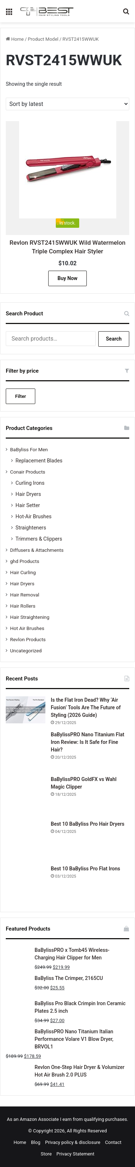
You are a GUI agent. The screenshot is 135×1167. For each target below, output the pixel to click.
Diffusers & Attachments (36, 550)
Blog (35, 1142)
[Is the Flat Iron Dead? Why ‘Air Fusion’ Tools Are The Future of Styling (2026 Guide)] (25, 709)
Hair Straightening (29, 617)
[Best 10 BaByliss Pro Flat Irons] (25, 885)
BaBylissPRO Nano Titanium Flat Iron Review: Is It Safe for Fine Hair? (87, 742)
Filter (20, 396)
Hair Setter (27, 505)
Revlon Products (28, 639)
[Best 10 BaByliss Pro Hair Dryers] (25, 840)
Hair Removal (24, 595)
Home (17, 39)
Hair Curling (23, 572)
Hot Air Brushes (27, 628)
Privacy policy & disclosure (72, 1142)
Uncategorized (26, 650)
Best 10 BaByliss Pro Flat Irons (85, 868)
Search (114, 339)
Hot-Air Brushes (33, 516)
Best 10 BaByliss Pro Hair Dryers (87, 824)
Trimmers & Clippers (38, 539)
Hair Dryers (28, 494)
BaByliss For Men (29, 449)
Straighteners (30, 528)
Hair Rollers (22, 606)
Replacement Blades (38, 460)
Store (46, 1154)
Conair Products (27, 472)
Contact (113, 1142)
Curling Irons (30, 483)
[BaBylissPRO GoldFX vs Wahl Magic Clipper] (25, 795)
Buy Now (67, 278)
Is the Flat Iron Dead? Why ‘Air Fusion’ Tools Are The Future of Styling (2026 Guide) (86, 707)
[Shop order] (67, 104)
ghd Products (24, 561)
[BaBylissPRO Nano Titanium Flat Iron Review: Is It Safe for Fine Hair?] (25, 751)
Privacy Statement (75, 1154)
